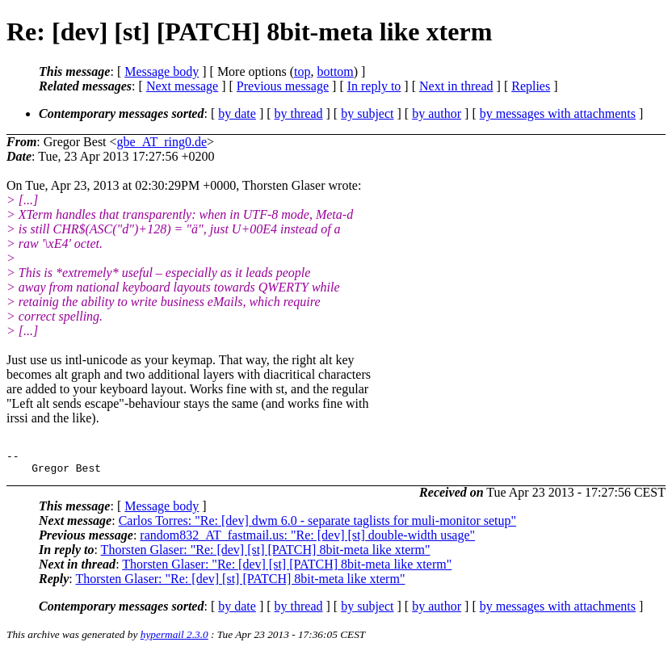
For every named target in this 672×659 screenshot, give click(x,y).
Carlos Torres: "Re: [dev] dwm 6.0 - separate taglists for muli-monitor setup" (317, 525)
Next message (182, 86)
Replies (530, 86)
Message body (161, 71)
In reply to (374, 86)
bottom (335, 71)
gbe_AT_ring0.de (162, 142)
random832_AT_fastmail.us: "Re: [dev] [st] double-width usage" (307, 540)
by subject (367, 113)
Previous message (283, 86)
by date (237, 113)
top (302, 71)
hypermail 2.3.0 (174, 639)
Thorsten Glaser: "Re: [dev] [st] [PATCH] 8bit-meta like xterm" (265, 554)
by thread (299, 113)
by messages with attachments (558, 113)
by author (436, 113)
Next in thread (456, 86)
